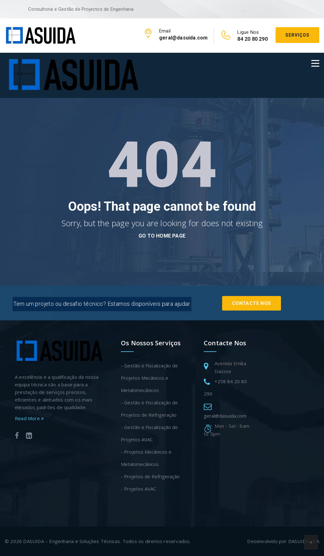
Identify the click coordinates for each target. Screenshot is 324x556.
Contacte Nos (251, 302)
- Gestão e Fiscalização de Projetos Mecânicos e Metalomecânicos (149, 377)
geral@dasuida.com (225, 416)
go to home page (162, 236)
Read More (29, 418)
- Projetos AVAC (138, 489)
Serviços (297, 35)
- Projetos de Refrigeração (150, 476)
